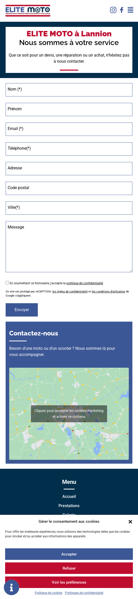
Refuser (69, 568)
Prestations (69, 505)
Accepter (69, 554)
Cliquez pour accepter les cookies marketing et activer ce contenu (68, 414)
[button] (130, 521)
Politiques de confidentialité (84, 593)
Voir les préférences (69, 582)
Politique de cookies (48, 593)
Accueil (69, 496)
